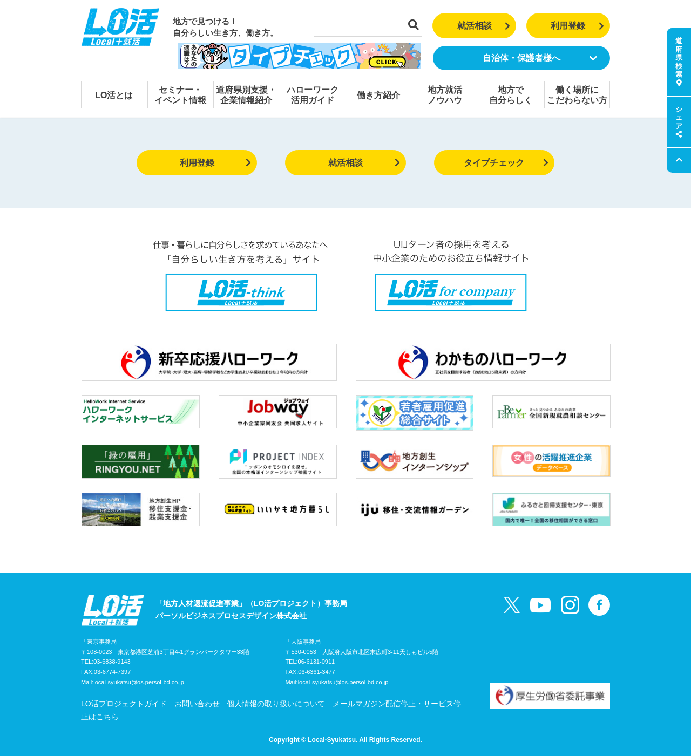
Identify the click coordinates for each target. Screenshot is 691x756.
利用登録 (577, 25)
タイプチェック (506, 162)
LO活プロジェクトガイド (124, 703)
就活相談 (484, 25)
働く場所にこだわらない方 (577, 95)
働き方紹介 (378, 95)
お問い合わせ (197, 703)
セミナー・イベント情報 (180, 95)
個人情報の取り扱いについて (276, 703)
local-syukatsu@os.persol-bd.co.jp (138, 682)
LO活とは (114, 95)
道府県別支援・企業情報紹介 (246, 95)
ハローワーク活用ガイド (312, 95)
